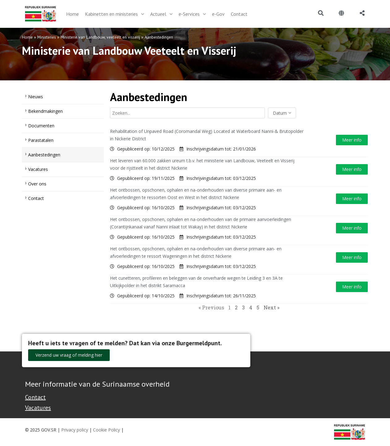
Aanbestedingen (44, 155)
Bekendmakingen (45, 111)
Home (27, 37)
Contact (36, 198)
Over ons (37, 184)
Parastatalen (40, 140)
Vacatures (38, 169)
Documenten (41, 126)
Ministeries (46, 37)
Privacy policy (74, 430)
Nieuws (35, 97)
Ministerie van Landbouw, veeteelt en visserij (100, 37)
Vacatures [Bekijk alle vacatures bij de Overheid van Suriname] (38, 408)
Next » (271, 307)
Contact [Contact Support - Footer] (35, 397)
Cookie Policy (106, 430)
